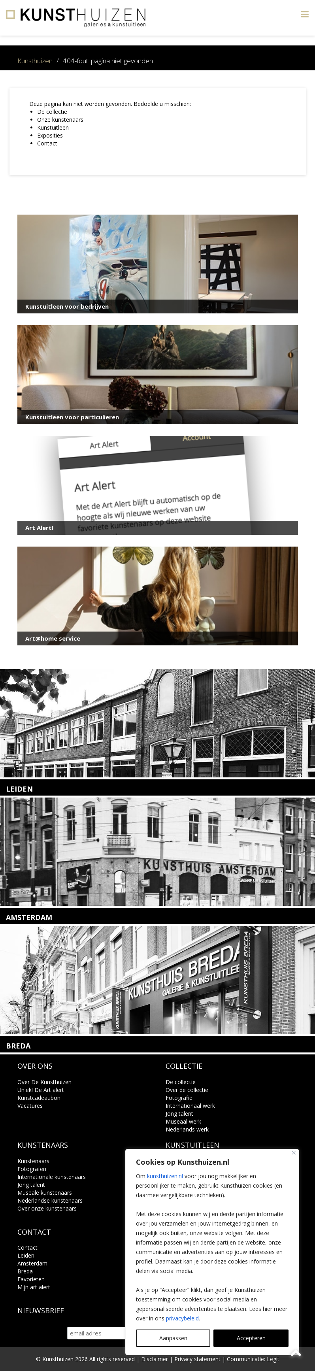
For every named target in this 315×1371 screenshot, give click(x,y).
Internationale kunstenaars (51, 1177)
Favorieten (31, 1279)
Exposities (50, 135)
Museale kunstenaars (44, 1192)
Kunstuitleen (53, 127)
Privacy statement (197, 1359)
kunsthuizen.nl (165, 1176)
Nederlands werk (187, 1129)
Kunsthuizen (35, 60)
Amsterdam (32, 1263)
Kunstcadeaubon (38, 1097)
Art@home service (52, 638)
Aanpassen (173, 1338)
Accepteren (251, 1338)
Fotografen (31, 1169)
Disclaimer (154, 1359)
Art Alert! (39, 528)
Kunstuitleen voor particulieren (72, 417)
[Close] (294, 1152)
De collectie (52, 111)
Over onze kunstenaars (47, 1208)
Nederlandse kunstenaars (50, 1200)
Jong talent (179, 1113)
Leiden (25, 1255)
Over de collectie (187, 1090)
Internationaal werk (190, 1105)
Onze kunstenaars (60, 119)
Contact (47, 143)
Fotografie (179, 1097)
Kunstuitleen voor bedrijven (67, 306)
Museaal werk (183, 1121)
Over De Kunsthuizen (44, 1082)
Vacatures (30, 1105)
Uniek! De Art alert (40, 1090)
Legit (273, 1359)
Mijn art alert (33, 1287)
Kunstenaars (33, 1161)
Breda (25, 1271)
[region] (212, 1252)
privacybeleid (182, 1318)
